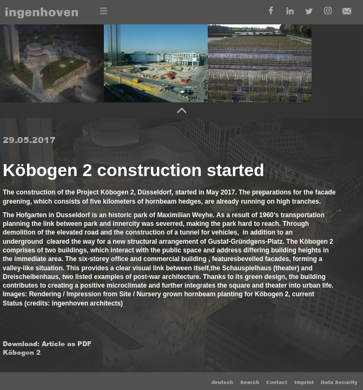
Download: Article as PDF (47, 344)
